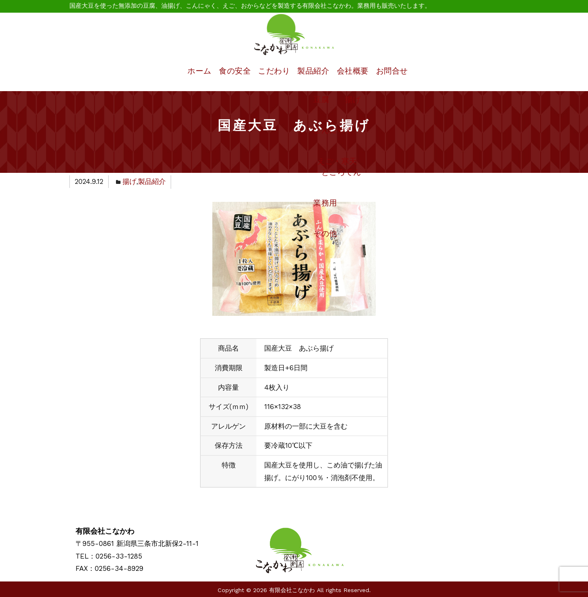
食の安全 (221, 70)
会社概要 (360, 70)
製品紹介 (313, 70)
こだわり (267, 70)
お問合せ (406, 70)
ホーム (178, 70)
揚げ (129, 181)
